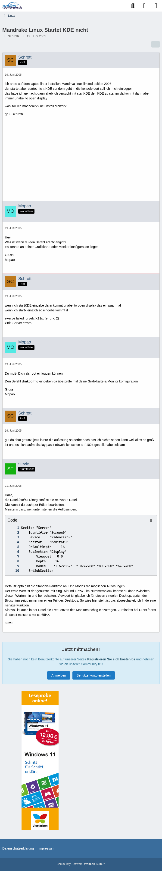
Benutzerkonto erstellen (94, 675)
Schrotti (13, 36)
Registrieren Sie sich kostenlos (111, 659)
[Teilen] (155, 44)
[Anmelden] (144, 6)
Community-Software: (81, 864)
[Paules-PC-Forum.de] (12, 5)
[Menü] (156, 5)
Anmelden (58, 675)
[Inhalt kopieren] (151, 520)
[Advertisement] (81, 160)
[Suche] (132, 5)
